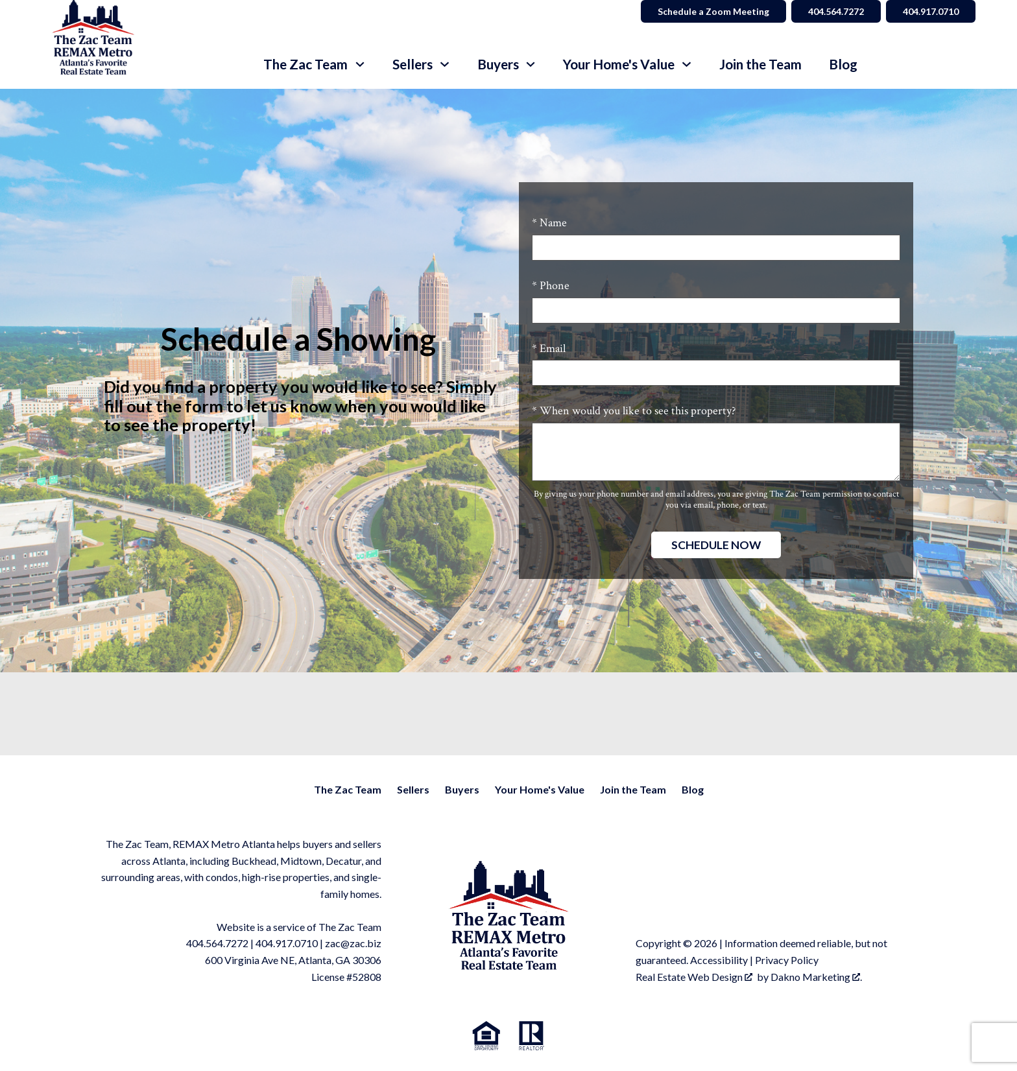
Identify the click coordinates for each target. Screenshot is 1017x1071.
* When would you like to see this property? (634, 410)
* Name (549, 222)
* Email (549, 348)
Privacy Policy (787, 960)
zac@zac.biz (353, 943)
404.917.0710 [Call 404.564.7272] (931, 11)
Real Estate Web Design (694, 977)
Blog (843, 64)
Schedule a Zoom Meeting (713, 11)
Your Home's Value (539, 789)
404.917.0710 (287, 943)
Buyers (462, 789)
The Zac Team (347, 789)
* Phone (550, 285)
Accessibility (719, 960)
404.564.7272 (217, 943)
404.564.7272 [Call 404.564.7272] (836, 11)
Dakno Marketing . (816, 977)
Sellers (413, 789)
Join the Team (760, 64)
